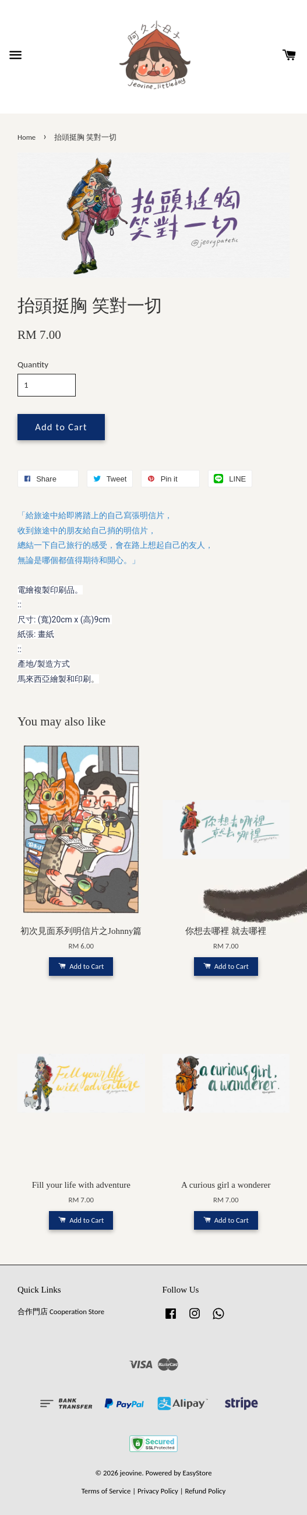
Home (26, 137)
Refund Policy (205, 1490)
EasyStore (197, 1472)
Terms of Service (106, 1490)
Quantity (32, 364)
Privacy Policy (157, 1490)
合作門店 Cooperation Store (60, 1311)
